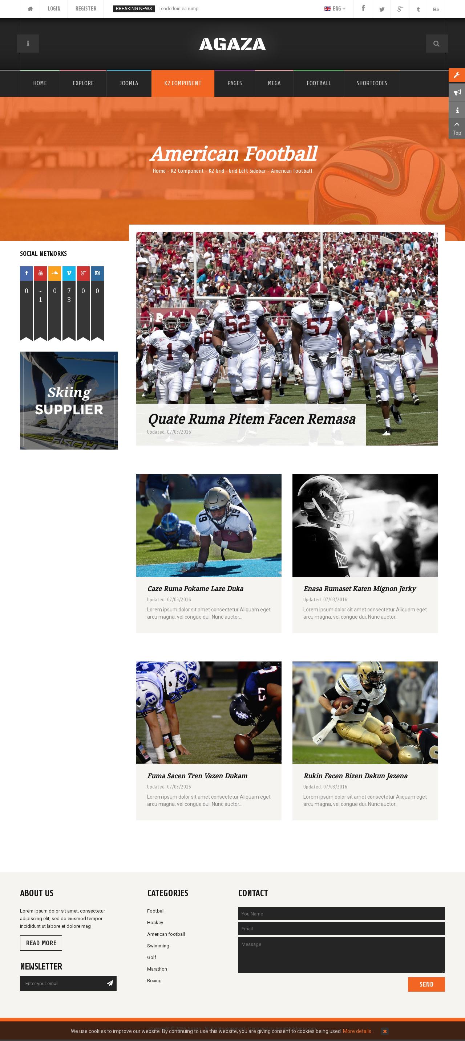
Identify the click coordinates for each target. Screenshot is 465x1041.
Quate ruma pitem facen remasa (251, 419)
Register (85, 9)
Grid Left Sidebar (247, 171)
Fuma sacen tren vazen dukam (197, 775)
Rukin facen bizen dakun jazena (355, 775)
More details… (359, 1031)
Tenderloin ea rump (179, 8)
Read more (41, 943)
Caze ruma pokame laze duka (195, 588)
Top (457, 128)
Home (159, 171)
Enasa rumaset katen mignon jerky (359, 588)
